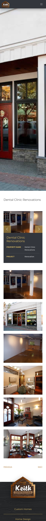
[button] (7, 229)
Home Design (23, 519)
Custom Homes (23, 509)
